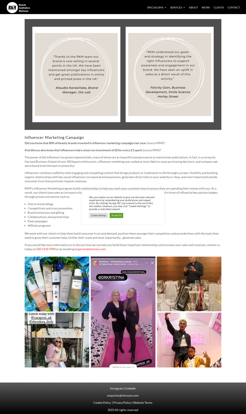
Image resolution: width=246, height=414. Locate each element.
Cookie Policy (102, 402)
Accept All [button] (116, 215)
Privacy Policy (122, 402)
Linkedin (130, 388)
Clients (219, 7)
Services (176, 7)
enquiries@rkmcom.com (90, 249)
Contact (233, 7)
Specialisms (155, 7)
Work (206, 7)
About (193, 7)
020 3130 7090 (46, 249)
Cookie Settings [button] (98, 215)
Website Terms (142, 402)
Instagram (116, 388)
